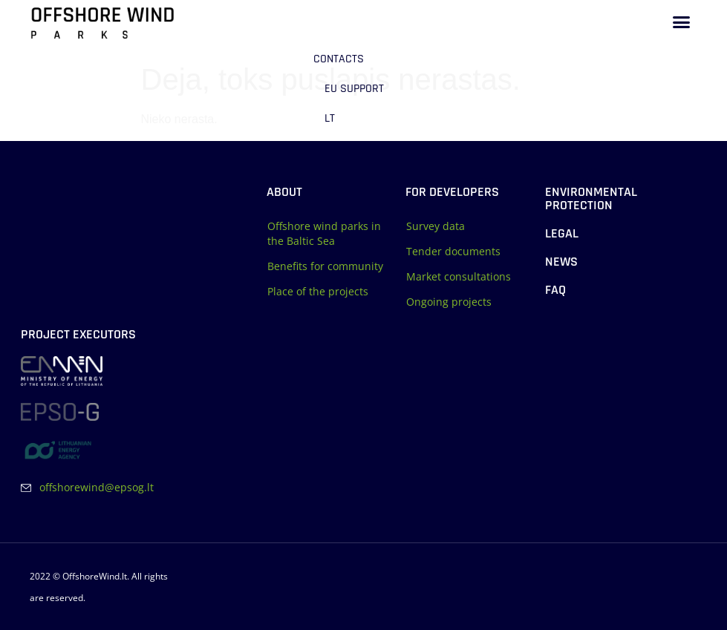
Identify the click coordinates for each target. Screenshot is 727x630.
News (561, 261)
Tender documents (453, 251)
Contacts (338, 59)
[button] (682, 22)
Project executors (78, 334)
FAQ (555, 289)
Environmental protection (591, 198)
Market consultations (458, 276)
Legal (561, 233)
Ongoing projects (449, 302)
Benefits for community (325, 266)
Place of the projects (317, 291)
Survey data (435, 226)
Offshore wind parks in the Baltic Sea (324, 233)
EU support (354, 88)
